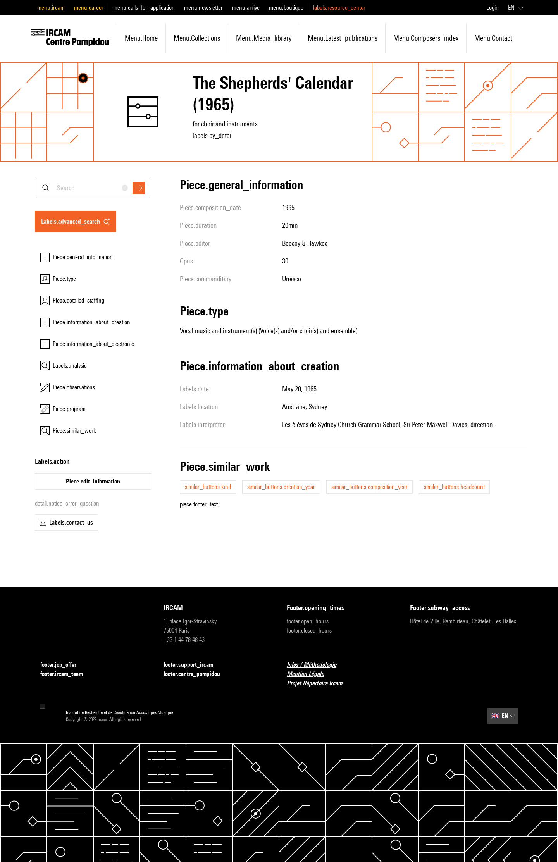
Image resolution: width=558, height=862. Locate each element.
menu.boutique (286, 7)
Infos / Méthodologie (316, 665)
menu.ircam (51, 7)
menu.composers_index (425, 38)
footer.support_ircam (193, 665)
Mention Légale (310, 674)
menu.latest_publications (342, 38)
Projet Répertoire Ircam (319, 684)
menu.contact (493, 38)
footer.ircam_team (66, 674)
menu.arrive (246, 7)
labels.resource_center (339, 7)
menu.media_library (264, 38)
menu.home (141, 38)
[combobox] (93, 187)
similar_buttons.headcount (454, 486)
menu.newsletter (203, 7)
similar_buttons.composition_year (369, 486)
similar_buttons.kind (208, 486)
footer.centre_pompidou (196, 674)
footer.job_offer (63, 665)
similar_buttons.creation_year (281, 486)
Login (492, 7)
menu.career (88, 7)
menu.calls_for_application (144, 7)
